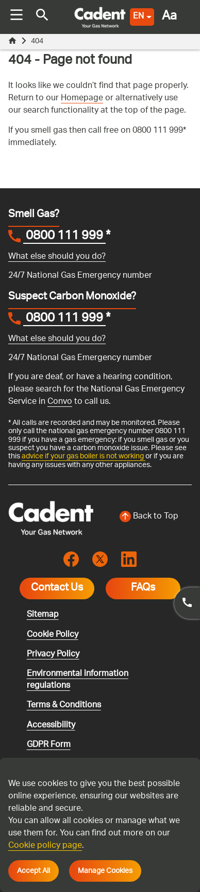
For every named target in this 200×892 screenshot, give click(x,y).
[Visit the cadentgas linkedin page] (129, 559)
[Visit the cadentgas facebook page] (71, 559)
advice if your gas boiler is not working (83, 456)
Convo (59, 402)
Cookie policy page (45, 846)
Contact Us (57, 588)
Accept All (33, 871)
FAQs (143, 588)
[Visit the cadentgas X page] (100, 559)
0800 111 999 (64, 237)
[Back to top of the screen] (149, 517)
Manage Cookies (105, 871)
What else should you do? (57, 257)
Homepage (82, 99)
